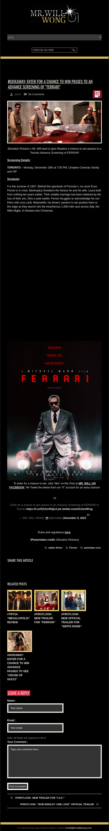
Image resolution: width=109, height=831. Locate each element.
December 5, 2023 (74, 518)
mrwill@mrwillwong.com (78, 828)
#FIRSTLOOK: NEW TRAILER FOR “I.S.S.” (40, 797)
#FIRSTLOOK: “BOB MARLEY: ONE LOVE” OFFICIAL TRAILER (57, 804)
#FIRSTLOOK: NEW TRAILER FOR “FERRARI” (44, 618)
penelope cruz (92, 547)
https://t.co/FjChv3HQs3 (41, 509)
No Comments (36, 94)
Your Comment (17, 742)
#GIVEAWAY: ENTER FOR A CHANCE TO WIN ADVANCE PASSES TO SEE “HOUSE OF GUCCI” (18, 667)
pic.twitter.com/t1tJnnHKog (75, 509)
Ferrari (73, 547)
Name (11, 700)
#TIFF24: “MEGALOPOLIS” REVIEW (18, 618)
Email (11, 720)
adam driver (55, 547)
